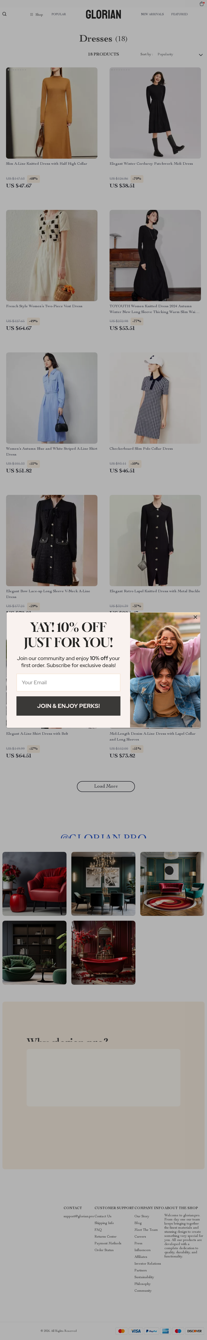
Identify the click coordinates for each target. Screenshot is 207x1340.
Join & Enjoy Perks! (68, 706)
